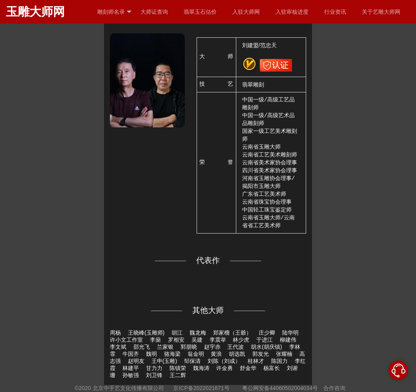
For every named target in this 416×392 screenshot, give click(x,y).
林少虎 (241, 340)
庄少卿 (267, 332)
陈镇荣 (178, 368)
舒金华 (248, 368)
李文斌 (118, 347)
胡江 (177, 332)
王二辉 (178, 375)
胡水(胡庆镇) (266, 347)
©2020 (83, 388)
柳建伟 (288, 340)
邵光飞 (141, 347)
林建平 (130, 368)
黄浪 (216, 354)
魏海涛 (201, 368)
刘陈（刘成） (224, 361)
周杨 (115, 332)
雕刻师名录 (114, 12)
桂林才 (256, 361)
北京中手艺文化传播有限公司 (128, 388)
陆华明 (290, 332)
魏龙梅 (198, 332)
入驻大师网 (246, 12)
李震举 (218, 340)
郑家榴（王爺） (232, 332)
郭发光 (260, 354)
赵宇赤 (212, 347)
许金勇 (224, 368)
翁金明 (196, 354)
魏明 (151, 354)
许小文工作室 (126, 340)
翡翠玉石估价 (200, 12)
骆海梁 (172, 354)
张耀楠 (284, 354)
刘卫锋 (154, 375)
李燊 (155, 340)
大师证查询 (154, 12)
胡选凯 (237, 354)
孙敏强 (130, 375)
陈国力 (279, 361)
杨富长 (271, 368)
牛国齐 (130, 354)
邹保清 (192, 361)
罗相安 (176, 340)
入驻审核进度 (292, 12)
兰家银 (165, 347)
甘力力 (154, 368)
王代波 (235, 347)
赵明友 (136, 361)
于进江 (264, 340)
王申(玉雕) (164, 361)
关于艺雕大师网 (381, 12)
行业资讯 (335, 12)
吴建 (197, 340)
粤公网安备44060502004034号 (280, 388)
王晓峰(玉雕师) (146, 332)
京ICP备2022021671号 (201, 388)
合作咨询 (334, 388)
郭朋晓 (189, 347)
